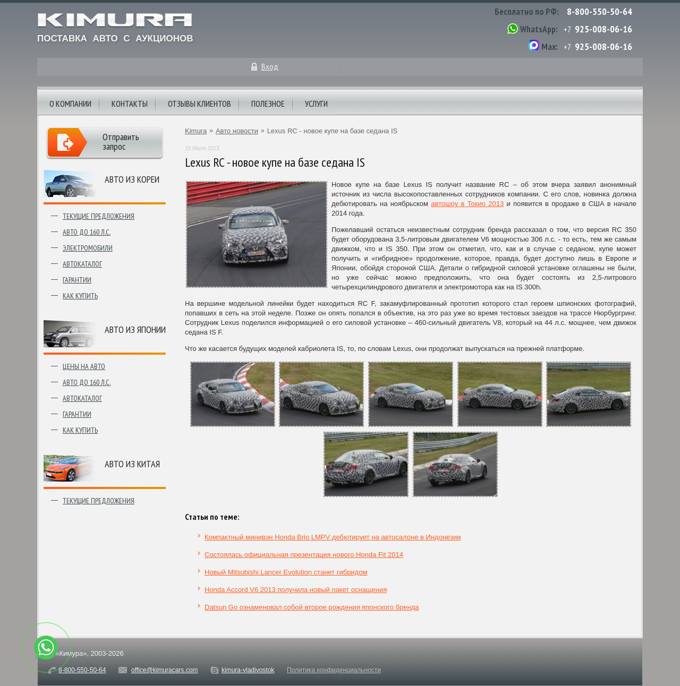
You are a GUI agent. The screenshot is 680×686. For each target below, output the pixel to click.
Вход (269, 66)
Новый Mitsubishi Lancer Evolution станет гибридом (286, 572)
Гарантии (77, 280)
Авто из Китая (132, 464)
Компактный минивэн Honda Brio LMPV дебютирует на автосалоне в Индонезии (333, 537)
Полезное (268, 103)
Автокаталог (82, 264)
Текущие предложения (98, 216)
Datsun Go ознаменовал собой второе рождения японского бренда (312, 607)
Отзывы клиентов (199, 103)
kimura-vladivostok (248, 670)
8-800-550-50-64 (599, 11)
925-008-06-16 (603, 29)
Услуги (316, 103)
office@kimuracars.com (164, 670)
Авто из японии (135, 329)
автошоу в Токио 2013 (467, 204)
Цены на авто (84, 366)
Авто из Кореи (132, 179)
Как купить (80, 296)
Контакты (130, 103)
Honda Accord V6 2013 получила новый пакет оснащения (296, 590)
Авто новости (237, 131)
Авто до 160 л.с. (86, 232)
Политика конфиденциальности (334, 670)
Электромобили (88, 248)
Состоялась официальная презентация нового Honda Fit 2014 (304, 555)
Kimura (196, 131)
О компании (70, 103)
